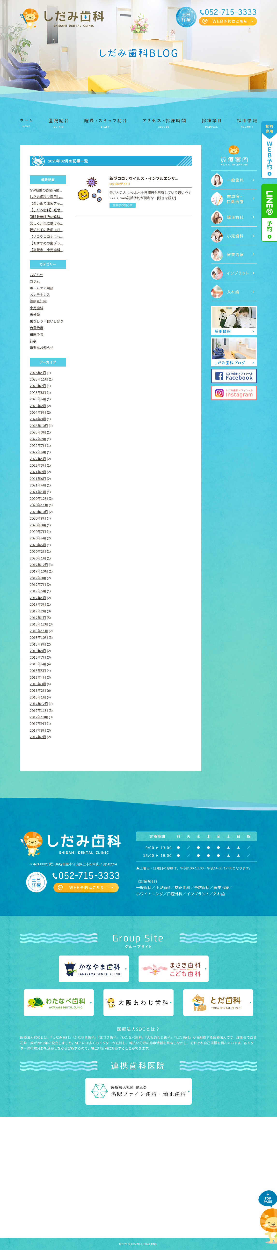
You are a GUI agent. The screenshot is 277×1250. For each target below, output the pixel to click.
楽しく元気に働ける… (46, 223)
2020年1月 (38, 558)
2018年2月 (38, 690)
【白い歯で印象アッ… (46, 203)
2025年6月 (38, 399)
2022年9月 (38, 439)
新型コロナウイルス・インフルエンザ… (143, 178)
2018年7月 (38, 657)
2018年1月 (38, 697)
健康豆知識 (38, 301)
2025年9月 (38, 386)
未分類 (35, 314)
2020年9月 (38, 518)
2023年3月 (38, 432)
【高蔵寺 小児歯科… (46, 250)
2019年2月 (38, 611)
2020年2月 (38, 551)
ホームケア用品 (41, 288)
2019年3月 (38, 604)
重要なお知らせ (122, 205)
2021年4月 (38, 485)
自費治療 (36, 328)
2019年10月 (39, 571)
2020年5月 (38, 545)
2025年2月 (38, 406)
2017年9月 (38, 723)
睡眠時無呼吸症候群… (46, 217)
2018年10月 (39, 637)
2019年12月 (39, 565)
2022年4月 (38, 459)
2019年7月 (38, 584)
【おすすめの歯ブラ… (46, 243)
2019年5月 (38, 591)
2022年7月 (38, 445)
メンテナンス (40, 295)
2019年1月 (38, 618)
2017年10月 (39, 717)
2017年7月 (38, 737)
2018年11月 (39, 631)
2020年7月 (38, 531)
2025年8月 (38, 392)
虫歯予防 (36, 334)
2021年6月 (38, 479)
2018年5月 (38, 671)
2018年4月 (38, 677)
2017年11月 (39, 710)
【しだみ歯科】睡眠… (46, 210)
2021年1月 (38, 492)
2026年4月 (38, 373)
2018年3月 (38, 684)
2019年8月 (38, 578)
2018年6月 (38, 664)
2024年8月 (38, 419)
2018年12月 (39, 624)
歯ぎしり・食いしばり (47, 321)
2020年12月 (39, 498)
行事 (33, 341)
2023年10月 (39, 426)
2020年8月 (38, 525)
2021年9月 (38, 472)
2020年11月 (39, 505)
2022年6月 (38, 452)
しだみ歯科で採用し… (46, 197)
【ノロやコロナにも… (46, 237)
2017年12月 (39, 704)
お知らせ (36, 275)
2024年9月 (38, 412)
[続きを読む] (166, 198)
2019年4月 (38, 598)
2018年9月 (38, 644)
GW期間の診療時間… (46, 190)
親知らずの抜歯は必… (46, 230)
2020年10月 (39, 512)
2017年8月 (38, 730)
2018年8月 (38, 651)
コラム (35, 281)
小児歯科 (36, 308)
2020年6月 (38, 538)
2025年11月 (39, 379)
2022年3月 (38, 465)
